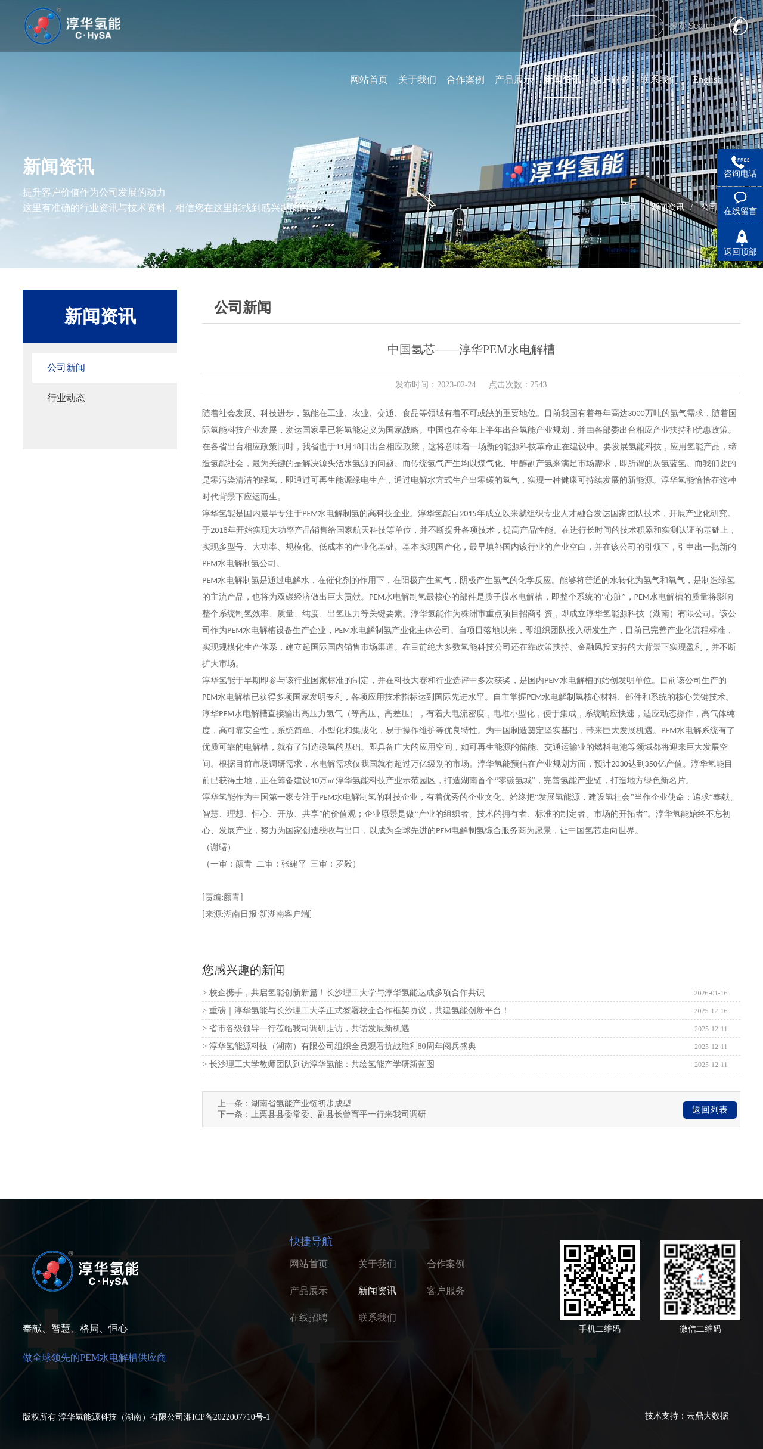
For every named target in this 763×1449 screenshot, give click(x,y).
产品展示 (514, 80)
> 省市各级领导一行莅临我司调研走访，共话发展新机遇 (305, 1028)
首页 (628, 207)
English (707, 80)
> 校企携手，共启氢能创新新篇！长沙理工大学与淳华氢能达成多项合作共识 (343, 992)
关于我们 (417, 80)
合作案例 (465, 80)
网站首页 (369, 80)
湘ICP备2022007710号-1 (227, 1417)
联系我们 (659, 80)
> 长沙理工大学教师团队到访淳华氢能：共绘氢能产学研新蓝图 (318, 1064)
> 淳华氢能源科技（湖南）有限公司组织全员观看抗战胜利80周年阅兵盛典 (339, 1046)
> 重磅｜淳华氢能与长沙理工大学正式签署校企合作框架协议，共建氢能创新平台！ (355, 1010)
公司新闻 (66, 367)
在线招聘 (309, 1318)
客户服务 (611, 80)
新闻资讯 (562, 80)
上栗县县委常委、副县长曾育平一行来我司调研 (338, 1114)
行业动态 (66, 398)
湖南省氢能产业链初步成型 (301, 1103)
